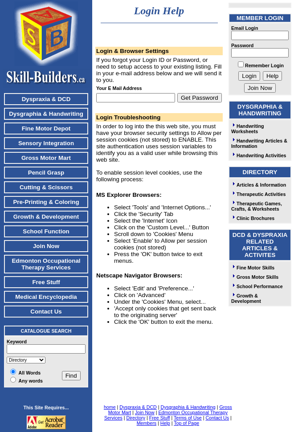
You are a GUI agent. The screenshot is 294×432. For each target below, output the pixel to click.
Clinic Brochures (252, 218)
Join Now (46, 246)
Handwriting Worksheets (247, 128)
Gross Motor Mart (46, 158)
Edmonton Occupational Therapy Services (46, 264)
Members (146, 423)
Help (165, 423)
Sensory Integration (46, 143)
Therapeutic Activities (258, 194)
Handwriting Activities (258, 155)
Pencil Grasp (46, 172)
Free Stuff (46, 282)
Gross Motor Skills (254, 277)
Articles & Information (258, 184)
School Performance (257, 286)
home (110, 407)
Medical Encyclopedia (46, 296)
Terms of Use (188, 417)
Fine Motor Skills (252, 267)
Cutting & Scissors (46, 187)
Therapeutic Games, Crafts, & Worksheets (256, 206)
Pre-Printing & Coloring (46, 202)
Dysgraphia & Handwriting (46, 113)
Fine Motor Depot (46, 128)
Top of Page (186, 423)
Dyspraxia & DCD (46, 99)
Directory (135, 417)
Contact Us (45, 311)
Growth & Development (46, 216)
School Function (46, 231)
